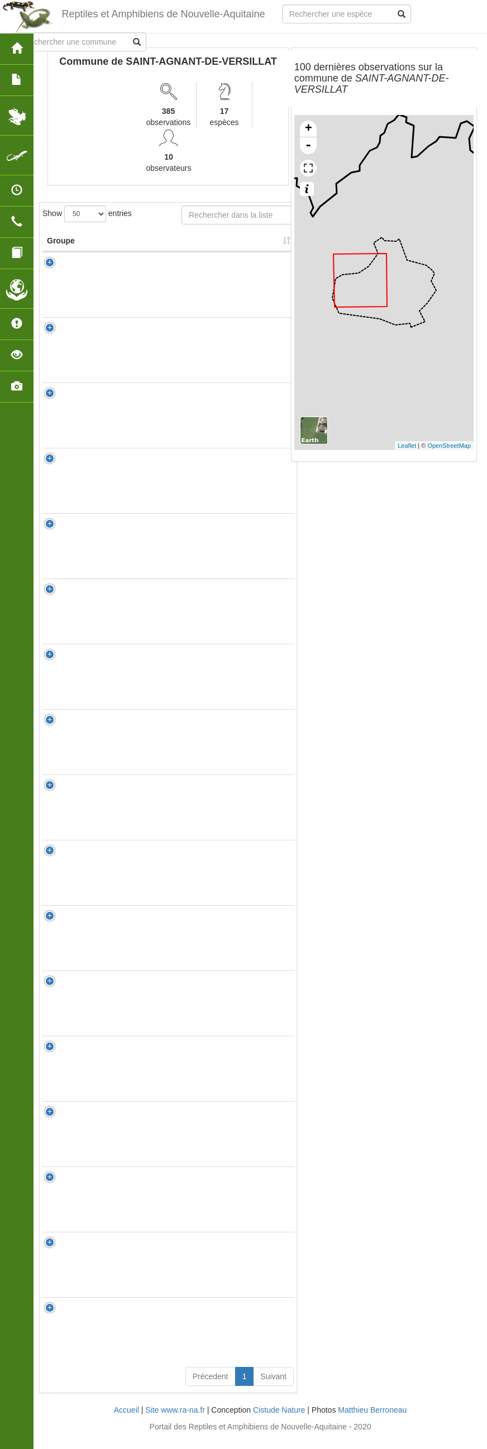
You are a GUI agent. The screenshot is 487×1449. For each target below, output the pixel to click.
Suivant (273, 1387)
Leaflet (407, 445)
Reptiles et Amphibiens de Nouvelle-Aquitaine (162, 14)
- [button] (308, 145)
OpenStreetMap (449, 445)
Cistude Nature (279, 1421)
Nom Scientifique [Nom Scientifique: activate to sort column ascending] (135, 246)
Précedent (210, 1387)
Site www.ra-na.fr (175, 1421)
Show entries (87, 213)
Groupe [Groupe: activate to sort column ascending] (61, 251)
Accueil (126, 1421)
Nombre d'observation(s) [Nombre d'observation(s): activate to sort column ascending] (215, 246)
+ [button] (308, 129)
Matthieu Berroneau (372, 1421)
